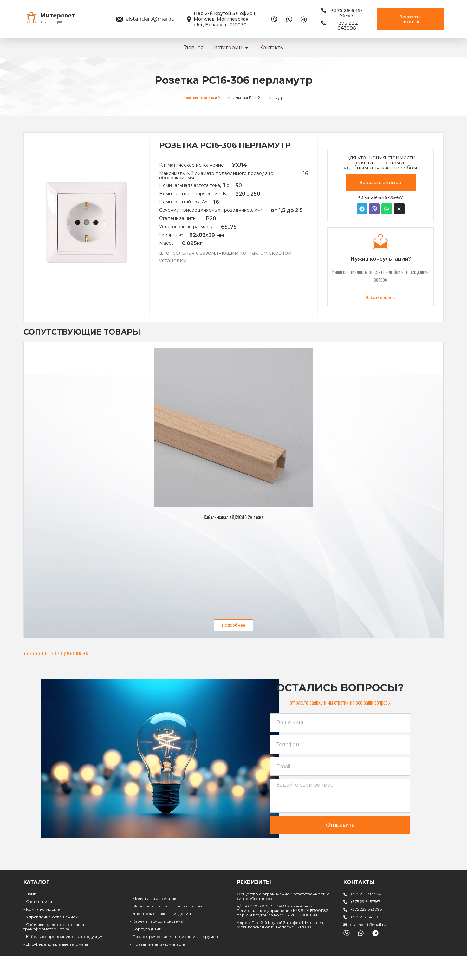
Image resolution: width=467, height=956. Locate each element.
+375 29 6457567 (365, 901)
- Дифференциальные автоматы (55, 944)
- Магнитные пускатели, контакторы (166, 906)
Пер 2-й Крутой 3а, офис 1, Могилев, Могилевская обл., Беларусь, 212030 (225, 19)
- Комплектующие (41, 909)
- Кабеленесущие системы (157, 921)
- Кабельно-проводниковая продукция (63, 936)
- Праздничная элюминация (158, 944)
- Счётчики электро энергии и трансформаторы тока (53, 926)
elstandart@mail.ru (150, 19)
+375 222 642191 (364, 916)
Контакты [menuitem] (271, 47)
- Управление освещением (50, 916)
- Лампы (31, 894)
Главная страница (199, 97)
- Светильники (37, 901)
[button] (246, 47)
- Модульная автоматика (154, 898)
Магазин (224, 97)
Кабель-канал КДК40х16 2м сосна (233, 517)
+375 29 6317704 (365, 894)
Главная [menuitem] (193, 47)
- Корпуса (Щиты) (147, 928)
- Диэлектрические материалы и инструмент (175, 936)
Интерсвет (58, 15)
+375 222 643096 (366, 909)
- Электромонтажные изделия (160, 913)
